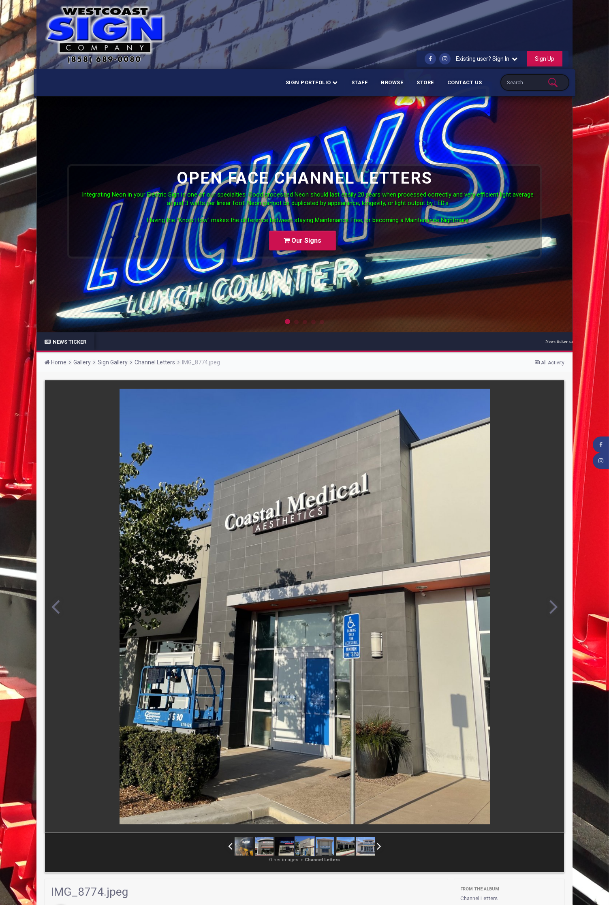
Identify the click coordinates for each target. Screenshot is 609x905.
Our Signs (302, 238)
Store (425, 82)
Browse (392, 82)
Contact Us (464, 82)
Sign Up (544, 59)
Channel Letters (480, 898)
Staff (359, 82)
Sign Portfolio (312, 82)
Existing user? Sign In (486, 59)
